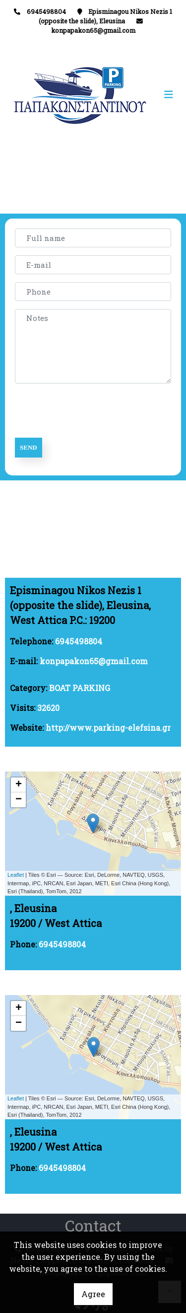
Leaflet (15, 875)
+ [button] (18, 784)
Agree (93, 1294)
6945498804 (78, 641)
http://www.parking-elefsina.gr (108, 727)
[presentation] (90, 410)
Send (28, 447)
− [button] (18, 799)
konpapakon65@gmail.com (93, 30)
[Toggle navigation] (136, 94)
